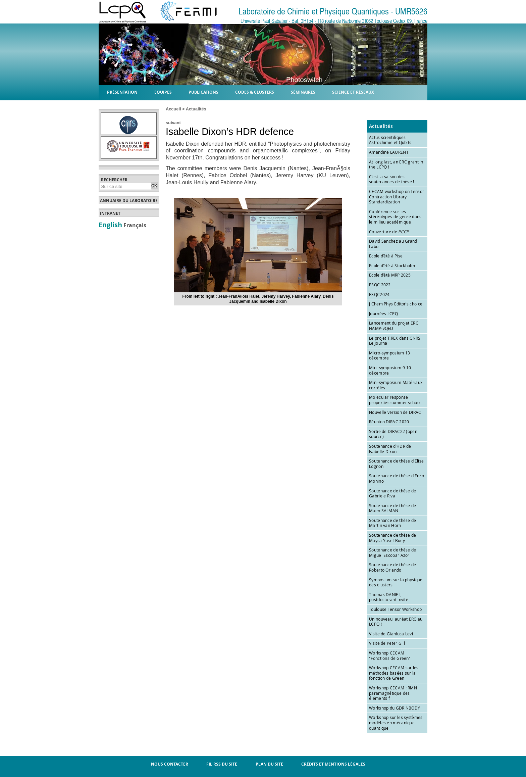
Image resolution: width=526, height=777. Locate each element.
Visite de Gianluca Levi (391, 633)
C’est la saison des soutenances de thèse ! (391, 179)
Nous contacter (169, 764)
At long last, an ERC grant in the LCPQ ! (396, 164)
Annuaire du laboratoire (129, 201)
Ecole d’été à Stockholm (392, 265)
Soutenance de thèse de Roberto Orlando (392, 567)
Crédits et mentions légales (333, 764)
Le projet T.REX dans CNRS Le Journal (395, 340)
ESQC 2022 (380, 284)
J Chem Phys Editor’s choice (395, 303)
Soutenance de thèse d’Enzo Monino (396, 478)
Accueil (173, 108)
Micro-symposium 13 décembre (389, 355)
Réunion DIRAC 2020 (389, 421)
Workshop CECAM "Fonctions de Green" (390, 655)
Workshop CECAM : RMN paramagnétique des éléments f (393, 693)
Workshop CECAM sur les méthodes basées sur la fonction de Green (394, 673)
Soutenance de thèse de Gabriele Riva (392, 493)
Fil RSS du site (221, 764)
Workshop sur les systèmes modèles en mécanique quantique (396, 722)
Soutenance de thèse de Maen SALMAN (392, 508)
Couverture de (389, 231)
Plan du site (269, 764)
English (110, 224)
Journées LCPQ (383, 313)
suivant (173, 122)
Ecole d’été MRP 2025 (390, 275)
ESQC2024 (379, 294)
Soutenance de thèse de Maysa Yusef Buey (392, 537)
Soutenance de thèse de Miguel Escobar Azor (392, 552)
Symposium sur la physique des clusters (396, 582)
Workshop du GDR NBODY (394, 708)
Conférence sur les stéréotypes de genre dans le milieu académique (395, 217)
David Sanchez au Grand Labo (393, 243)
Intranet (110, 213)
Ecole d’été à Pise (386, 255)
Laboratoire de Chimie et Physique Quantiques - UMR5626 (333, 11)
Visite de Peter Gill (387, 643)
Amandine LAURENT (389, 152)
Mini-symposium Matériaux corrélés (395, 385)
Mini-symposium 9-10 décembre (390, 370)
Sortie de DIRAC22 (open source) (393, 434)
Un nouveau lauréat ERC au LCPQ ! (396, 621)
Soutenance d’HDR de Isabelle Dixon (390, 448)
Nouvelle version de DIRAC (395, 412)
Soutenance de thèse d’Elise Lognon (396, 463)
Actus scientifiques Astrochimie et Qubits (390, 140)
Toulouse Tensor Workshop (395, 609)
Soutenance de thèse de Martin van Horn (392, 523)
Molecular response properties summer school (395, 399)
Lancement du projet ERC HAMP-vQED (393, 325)
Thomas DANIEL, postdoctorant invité (388, 597)
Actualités (196, 108)
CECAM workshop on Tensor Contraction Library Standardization (396, 196)
